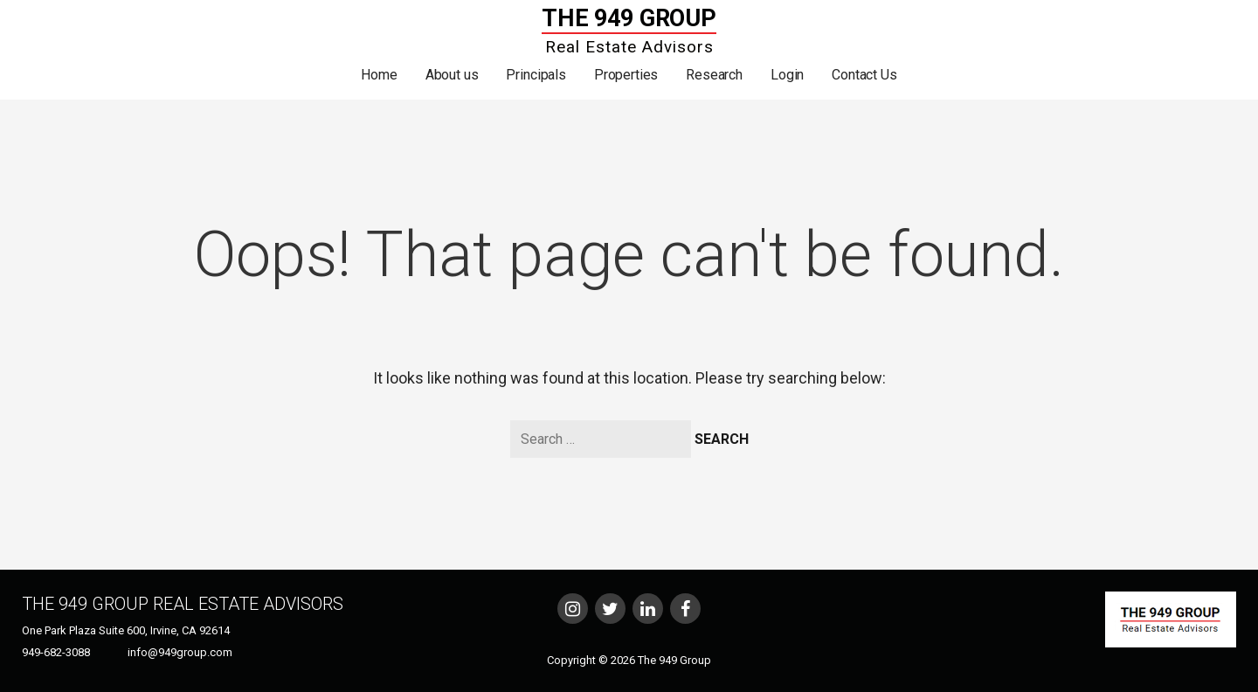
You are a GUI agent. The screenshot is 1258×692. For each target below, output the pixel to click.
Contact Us (864, 74)
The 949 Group (629, 18)
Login (787, 74)
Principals (535, 74)
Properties (626, 74)
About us (452, 74)
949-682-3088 (56, 652)
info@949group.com (180, 652)
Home (379, 74)
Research (714, 74)
